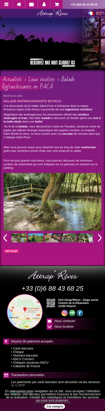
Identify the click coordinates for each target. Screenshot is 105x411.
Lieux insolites (42, 79)
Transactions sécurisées (27, 375)
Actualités (12, 79)
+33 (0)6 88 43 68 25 (84, 4)
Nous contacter (64, 321)
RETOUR (11, 251)
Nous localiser (64, 326)
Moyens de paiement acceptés (32, 341)
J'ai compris (54, 406)
